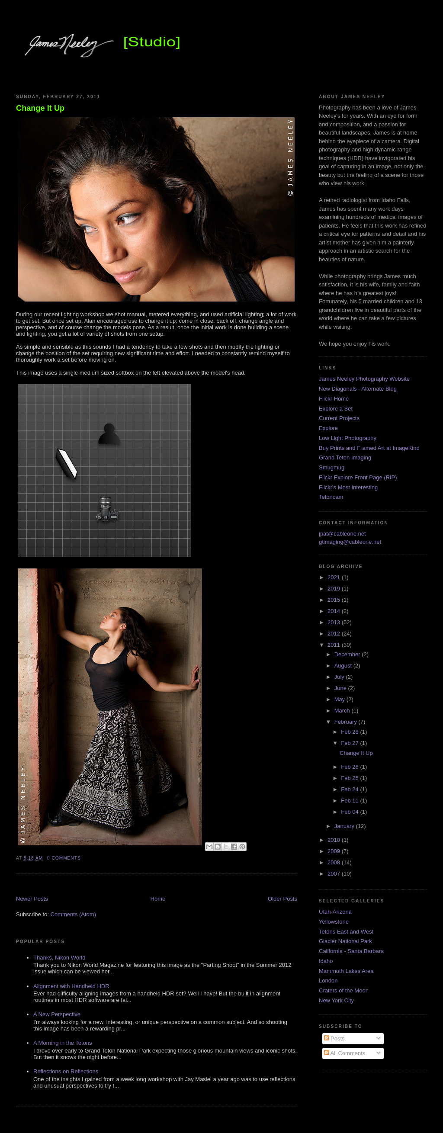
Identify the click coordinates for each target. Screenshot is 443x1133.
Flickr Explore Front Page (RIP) (358, 477)
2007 (334, 873)
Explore (328, 428)
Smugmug (331, 467)
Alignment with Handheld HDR (71, 986)
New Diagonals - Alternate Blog (358, 388)
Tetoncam (331, 497)
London (328, 980)
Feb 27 (350, 743)
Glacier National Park (345, 941)
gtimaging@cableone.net (350, 542)
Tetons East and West (346, 931)
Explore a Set (336, 408)
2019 (334, 588)
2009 (334, 851)
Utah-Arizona (335, 911)
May (340, 699)
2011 (334, 645)
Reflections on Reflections (65, 1071)
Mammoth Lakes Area (346, 971)
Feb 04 (350, 812)
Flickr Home (334, 398)
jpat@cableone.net (342, 533)
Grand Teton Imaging (345, 457)
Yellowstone (334, 921)
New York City (336, 1000)
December (348, 654)
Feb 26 (350, 767)
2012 (334, 633)
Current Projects (339, 418)
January (345, 826)
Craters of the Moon (344, 990)
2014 (334, 611)
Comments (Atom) (73, 914)
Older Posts (282, 898)
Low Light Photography (347, 438)
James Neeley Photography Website (364, 379)
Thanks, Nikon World (59, 957)
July (340, 677)
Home (158, 898)
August (343, 665)
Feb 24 (350, 789)
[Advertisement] (117, 885)
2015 (334, 600)
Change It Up (40, 108)
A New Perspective (56, 1014)
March (343, 710)
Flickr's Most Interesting (348, 487)
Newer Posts (32, 898)
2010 (334, 840)
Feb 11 (350, 800)
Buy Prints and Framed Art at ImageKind (369, 448)
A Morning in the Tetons (62, 1043)
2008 (334, 862)
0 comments (64, 858)
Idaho (326, 961)
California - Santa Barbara (351, 951)
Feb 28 (350, 732)
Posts (334, 1038)
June (341, 688)
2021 (334, 577)
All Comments (345, 1053)
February (346, 722)
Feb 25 (350, 778)
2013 (334, 622)
